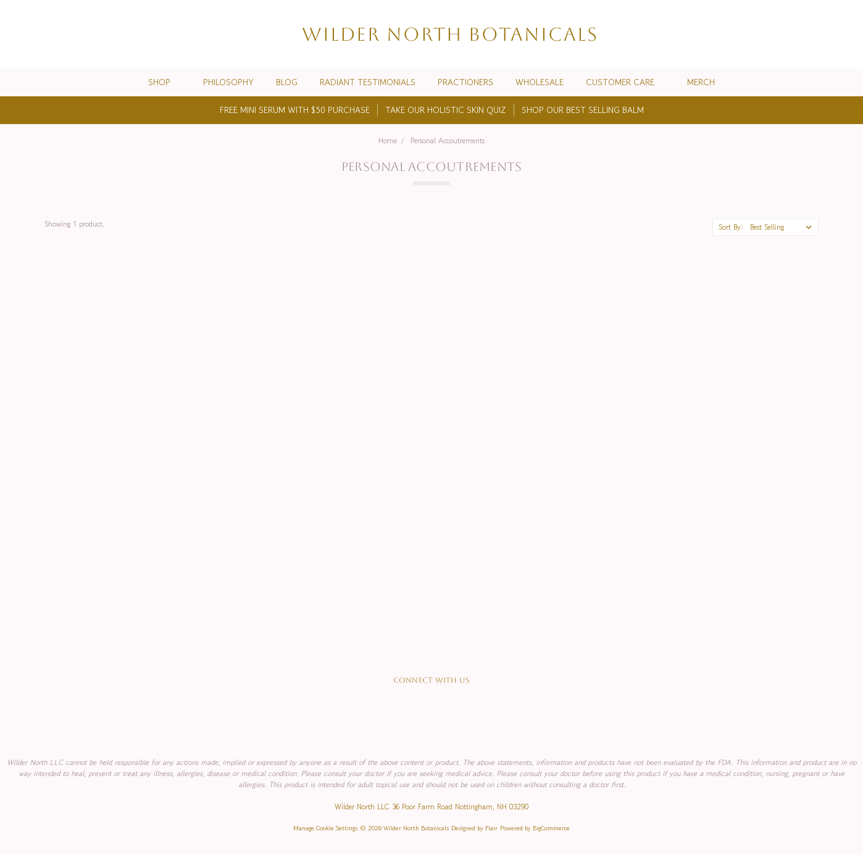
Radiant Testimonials (367, 82)
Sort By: (731, 227)
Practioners (465, 82)
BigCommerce (551, 828)
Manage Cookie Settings (325, 828)
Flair (491, 828)
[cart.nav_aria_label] (844, 34)
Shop (164, 82)
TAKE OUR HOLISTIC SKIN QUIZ (445, 110)
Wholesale (539, 82)
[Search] (776, 34)
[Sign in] (821, 34)
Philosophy (228, 82)
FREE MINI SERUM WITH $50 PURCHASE (295, 110)
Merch (701, 82)
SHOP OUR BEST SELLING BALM (583, 110)
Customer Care (625, 82)
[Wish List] (799, 34)
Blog (287, 82)
